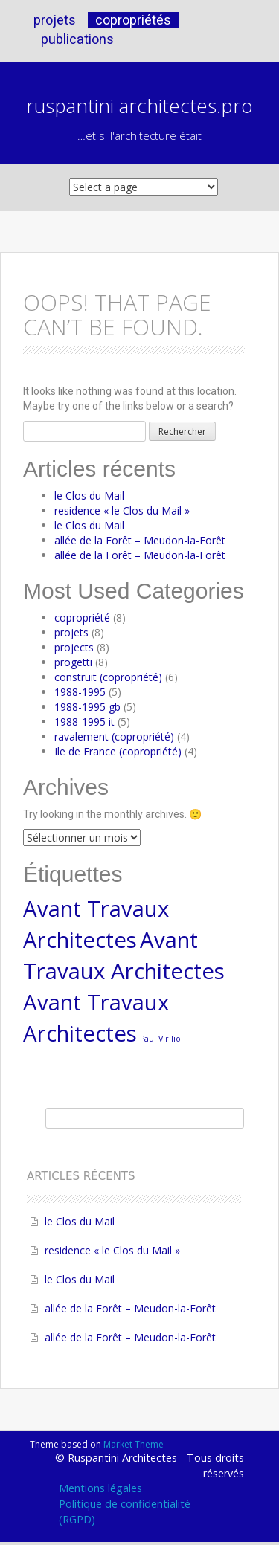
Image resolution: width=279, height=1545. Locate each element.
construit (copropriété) (108, 677)
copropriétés (133, 20)
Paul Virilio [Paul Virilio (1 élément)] (160, 1038)
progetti (73, 662)
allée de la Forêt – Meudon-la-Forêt (139, 540)
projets (54, 20)
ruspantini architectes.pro (139, 105)
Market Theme (133, 1444)
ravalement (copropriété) (114, 736)
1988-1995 (80, 692)
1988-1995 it (84, 722)
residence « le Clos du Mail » (122, 510)
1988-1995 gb (87, 707)
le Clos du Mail (89, 495)
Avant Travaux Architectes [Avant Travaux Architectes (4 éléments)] (96, 924)
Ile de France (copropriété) (118, 751)
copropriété (82, 617)
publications (77, 39)
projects (74, 647)
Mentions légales (100, 1488)
